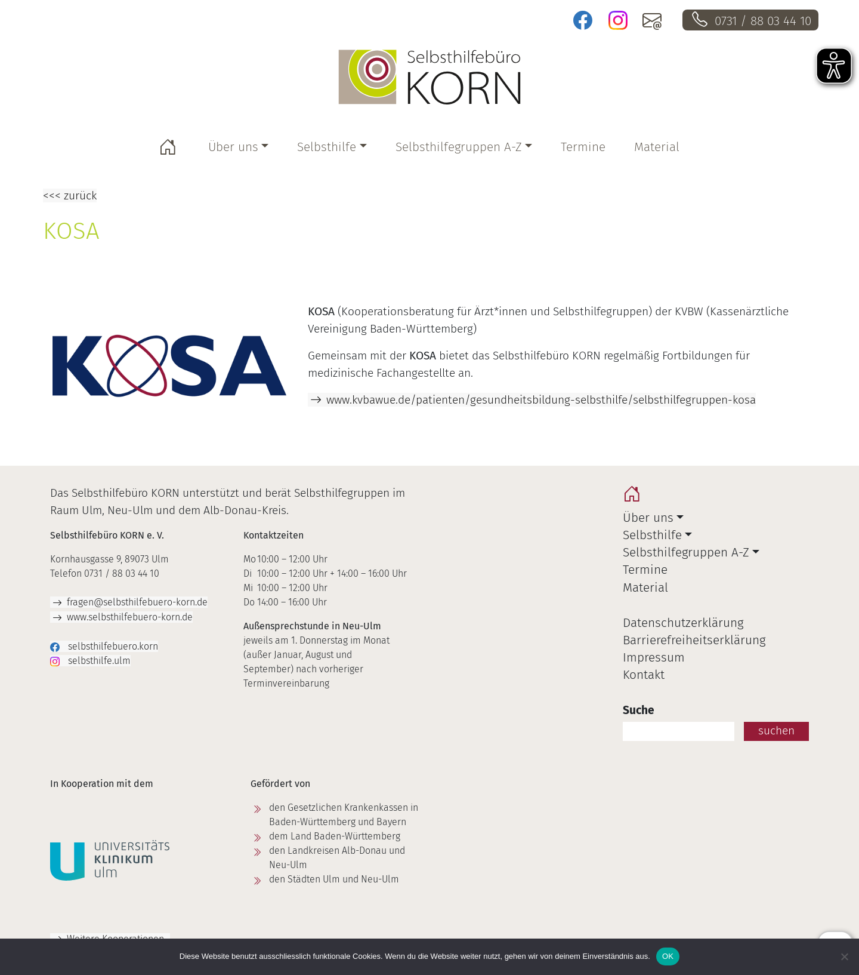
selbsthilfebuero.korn (112, 646)
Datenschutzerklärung (683, 623)
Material (656, 147)
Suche (638, 710)
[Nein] (844, 956)
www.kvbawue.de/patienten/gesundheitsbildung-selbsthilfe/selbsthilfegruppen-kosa (541, 400)
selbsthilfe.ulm (98, 660)
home (635, 497)
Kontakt (644, 675)
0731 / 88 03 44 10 (763, 21)
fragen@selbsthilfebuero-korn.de (137, 602)
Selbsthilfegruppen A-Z (458, 147)
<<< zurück (70, 195)
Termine (583, 147)
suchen (776, 730)
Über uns (233, 147)
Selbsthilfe (326, 147)
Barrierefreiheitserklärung (694, 640)
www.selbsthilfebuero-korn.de (130, 617)
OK (667, 956)
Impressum (654, 657)
